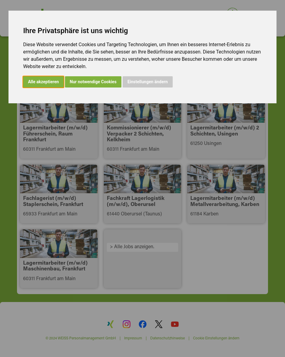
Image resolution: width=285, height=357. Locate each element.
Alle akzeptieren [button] (43, 81)
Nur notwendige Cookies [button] (93, 81)
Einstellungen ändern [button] (147, 81)
